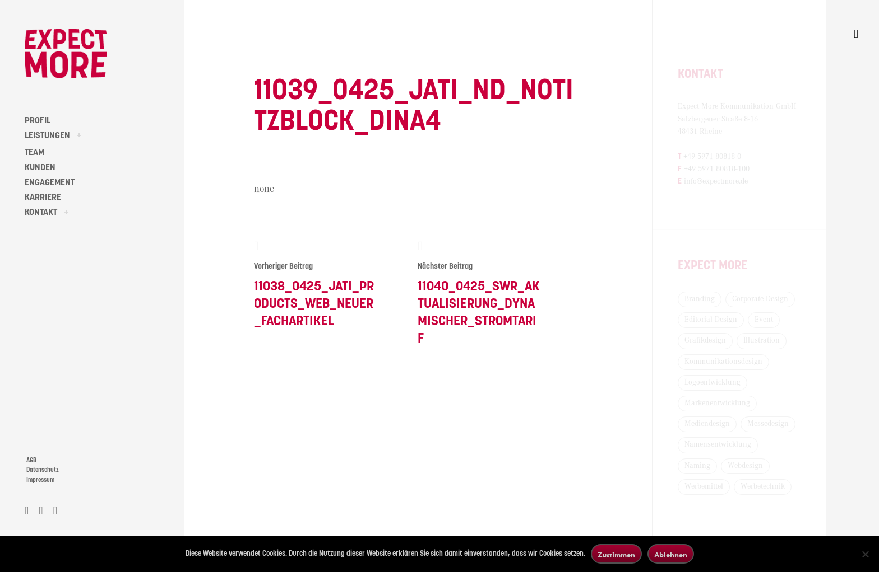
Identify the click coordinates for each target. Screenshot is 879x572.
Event (764, 319)
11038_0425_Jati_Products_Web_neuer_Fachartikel (315, 284)
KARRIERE (43, 197)
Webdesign (745, 466)
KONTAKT (41, 212)
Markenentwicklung (717, 403)
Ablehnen (670, 554)
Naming (697, 466)
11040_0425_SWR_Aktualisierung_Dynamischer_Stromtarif (479, 292)
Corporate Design (760, 299)
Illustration (761, 340)
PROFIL (37, 120)
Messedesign (768, 424)
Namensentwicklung (717, 444)
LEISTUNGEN (47, 135)
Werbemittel (703, 486)
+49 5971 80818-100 (717, 169)
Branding (699, 299)
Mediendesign (707, 424)
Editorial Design (710, 319)
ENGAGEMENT (50, 182)
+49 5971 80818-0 (712, 157)
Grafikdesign (705, 340)
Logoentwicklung (712, 382)
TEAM (34, 152)
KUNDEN (40, 167)
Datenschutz (42, 470)
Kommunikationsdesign (723, 361)
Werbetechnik (763, 486)
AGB (31, 460)
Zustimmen (616, 554)
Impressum (40, 480)
